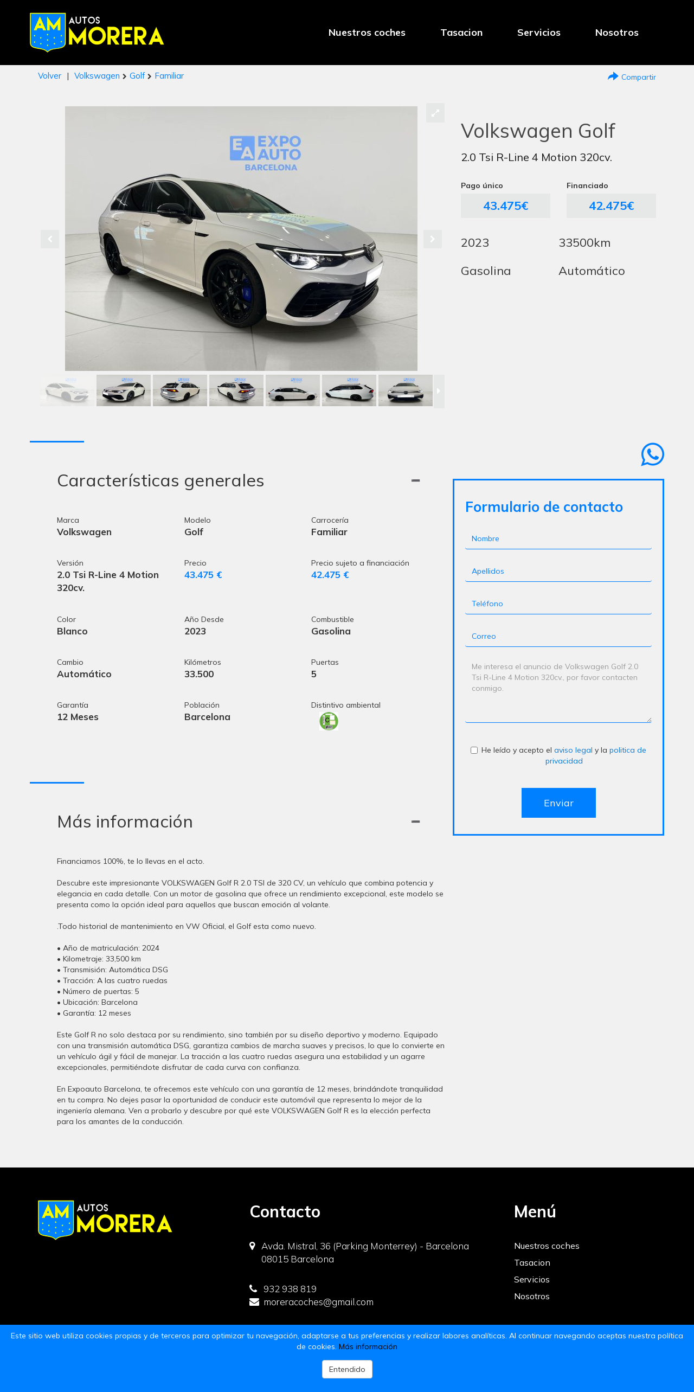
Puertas (325, 662)
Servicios (539, 32)
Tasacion (461, 32)
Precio (195, 563)
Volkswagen (97, 75)
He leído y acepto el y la (558, 755)
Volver (49, 75)
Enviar (559, 803)
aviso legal (573, 750)
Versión (70, 563)
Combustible (332, 619)
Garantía (72, 705)
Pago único (482, 185)
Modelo (197, 520)
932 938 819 (283, 1288)
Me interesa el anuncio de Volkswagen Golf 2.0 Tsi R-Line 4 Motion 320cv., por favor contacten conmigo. (558, 690)
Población (202, 705)
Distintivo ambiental (346, 705)
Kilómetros (202, 662)
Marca (68, 520)
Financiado (587, 185)
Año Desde (204, 619)
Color (66, 619)
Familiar (169, 75)
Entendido (347, 1369)
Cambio (70, 662)
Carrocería (330, 520)
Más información (368, 1346)
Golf (137, 75)
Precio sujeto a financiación (360, 563)
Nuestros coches (367, 32)
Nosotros (617, 32)
